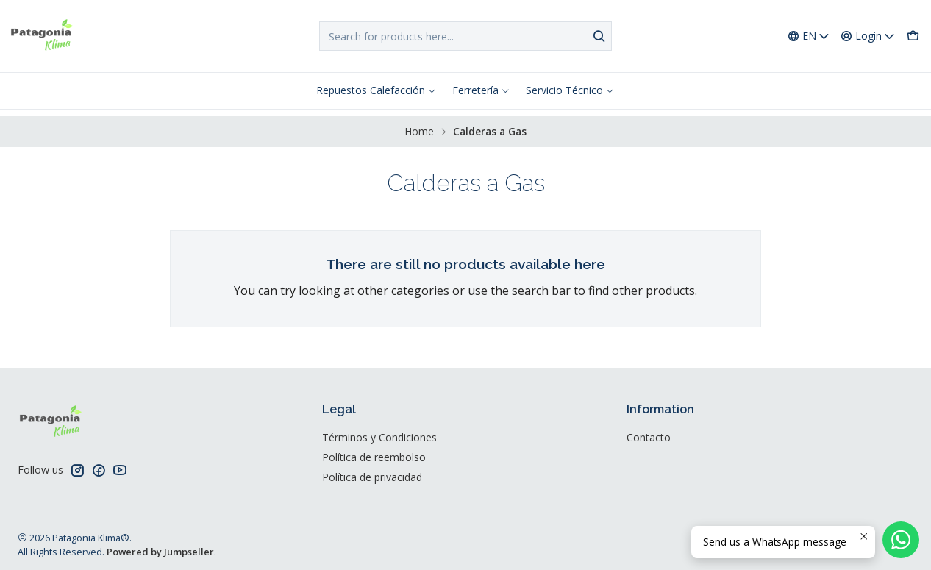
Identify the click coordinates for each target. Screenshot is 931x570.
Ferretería (481, 90)
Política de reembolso (374, 450)
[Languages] (809, 36)
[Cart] (913, 36)
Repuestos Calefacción (376, 90)
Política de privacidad (372, 470)
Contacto (649, 431)
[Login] (868, 36)
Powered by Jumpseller (160, 545)
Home (419, 125)
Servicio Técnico (570, 90)
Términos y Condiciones (379, 431)
